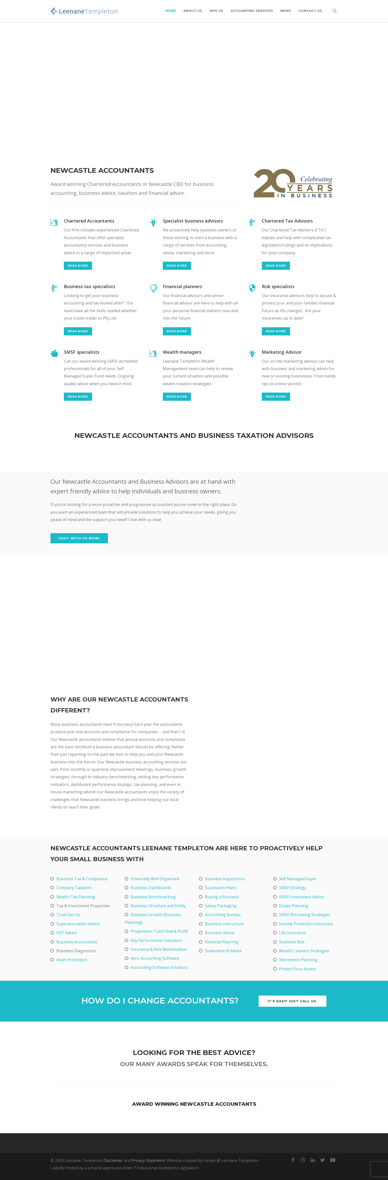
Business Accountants (76, 942)
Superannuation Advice (77, 924)
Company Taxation (74, 887)
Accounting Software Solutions (159, 967)
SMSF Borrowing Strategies (304, 914)
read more (78, 265)
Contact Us (310, 11)
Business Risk (292, 942)
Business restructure (224, 924)
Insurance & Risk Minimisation (159, 949)
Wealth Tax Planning (75, 897)
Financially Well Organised (155, 878)
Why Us (216, 11)
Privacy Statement (148, 1160)
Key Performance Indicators (156, 940)
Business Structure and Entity (158, 905)
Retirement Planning (298, 959)
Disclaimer (113, 1160)
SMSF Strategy (292, 887)
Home (170, 11)
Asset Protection (71, 959)
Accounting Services (252, 11)
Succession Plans (220, 887)
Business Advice (219, 932)
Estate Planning (293, 905)
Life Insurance (292, 932)
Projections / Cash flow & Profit (159, 931)
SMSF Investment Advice (301, 897)
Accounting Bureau (223, 914)
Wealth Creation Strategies (304, 951)
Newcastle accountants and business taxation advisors (194, 435)
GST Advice (66, 932)
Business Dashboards (151, 887)
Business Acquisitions (225, 878)
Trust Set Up (68, 914)
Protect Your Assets (297, 969)
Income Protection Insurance (306, 924)
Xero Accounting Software (155, 958)
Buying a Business (222, 897)
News (285, 11)
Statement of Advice (223, 951)
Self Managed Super (298, 878)
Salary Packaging (221, 905)
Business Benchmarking (153, 897)
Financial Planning (222, 942)
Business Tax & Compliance (81, 878)
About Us (192, 11)
